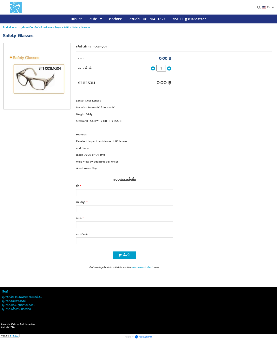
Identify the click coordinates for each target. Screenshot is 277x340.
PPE (66, 27)
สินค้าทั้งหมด (10, 27)
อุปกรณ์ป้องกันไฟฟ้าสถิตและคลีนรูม (41, 27)
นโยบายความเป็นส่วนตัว (142, 267)
